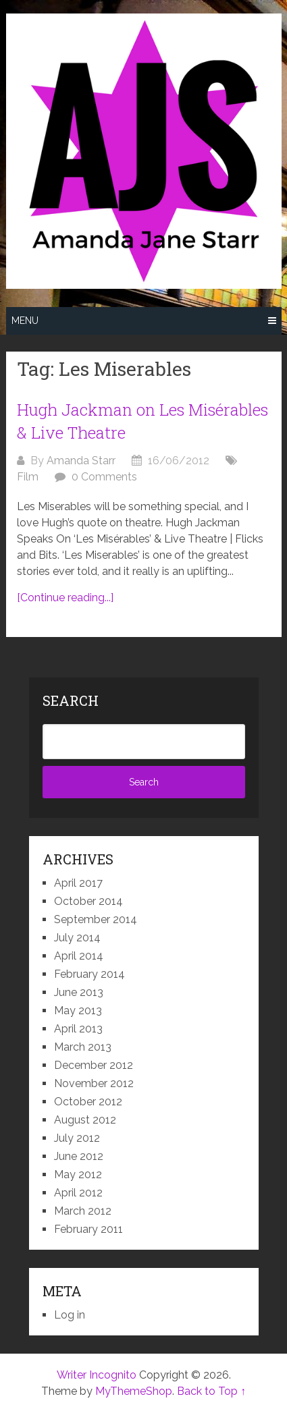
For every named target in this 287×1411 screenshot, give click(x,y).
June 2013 (78, 992)
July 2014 (77, 937)
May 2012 (78, 1174)
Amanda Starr (81, 460)
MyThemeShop (133, 1391)
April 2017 (78, 883)
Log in (69, 1314)
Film (27, 476)
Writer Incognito (96, 1374)
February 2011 (88, 1229)
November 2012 (94, 1083)
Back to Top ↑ (211, 1391)
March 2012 (82, 1211)
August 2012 (85, 1119)
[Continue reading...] (65, 597)
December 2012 (93, 1065)
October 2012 (88, 1101)
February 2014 (89, 974)
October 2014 (88, 901)
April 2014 (78, 955)
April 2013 (78, 1028)
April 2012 (78, 1192)
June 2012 (78, 1156)
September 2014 (95, 919)
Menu (24, 320)
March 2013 (82, 1047)
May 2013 (78, 1010)
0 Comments (104, 476)
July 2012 (77, 1138)
